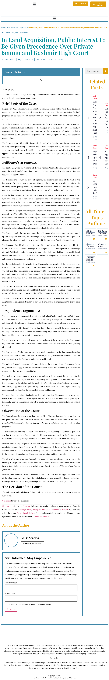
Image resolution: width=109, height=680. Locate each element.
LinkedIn (46, 509)
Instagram (37, 509)
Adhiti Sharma (90, 232)
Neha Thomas (90, 245)
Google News (25, 509)
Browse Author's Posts (32, 543)
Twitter (65, 509)
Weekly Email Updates (26, 513)
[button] (34, 4)
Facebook (55, 509)
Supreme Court (96, 146)
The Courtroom (12, 27)
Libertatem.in (8, 506)
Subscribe (11, 609)
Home (3, 27)
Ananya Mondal (89, 259)
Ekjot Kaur (100, 245)
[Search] (105, 71)
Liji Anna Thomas (102, 232)
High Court (24, 27)
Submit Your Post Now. (43, 516)
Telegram (26, 506)
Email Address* (11, 583)
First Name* (10, 593)
